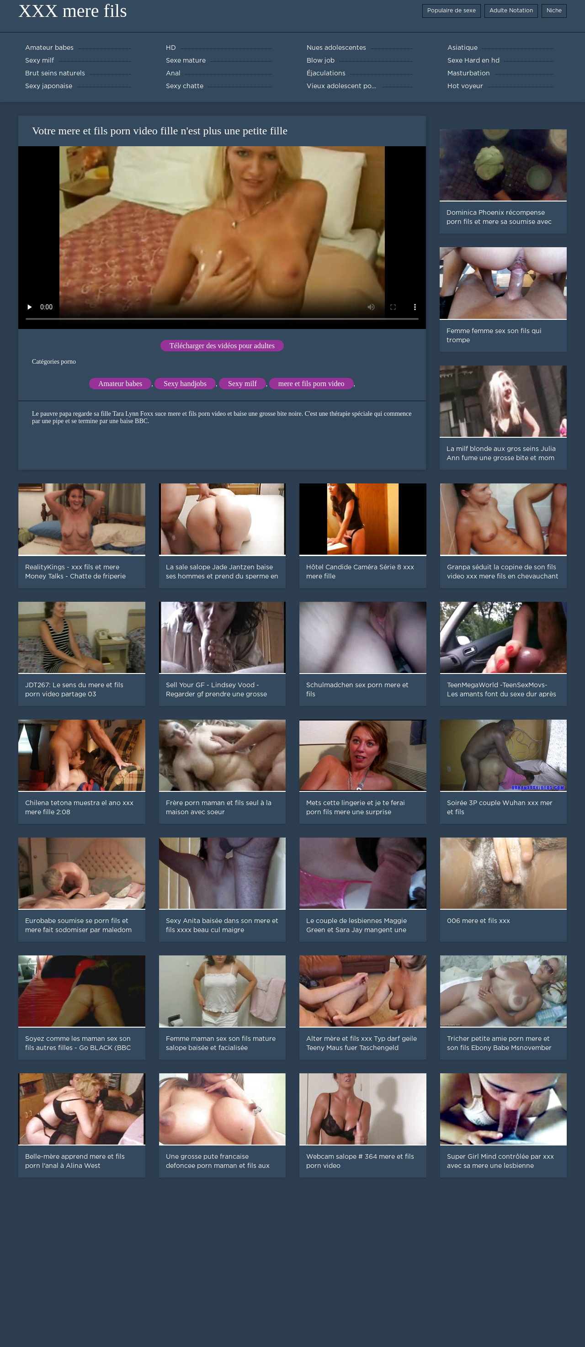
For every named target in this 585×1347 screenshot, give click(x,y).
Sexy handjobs (185, 383)
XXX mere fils (72, 10)
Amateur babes (120, 383)
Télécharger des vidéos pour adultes (222, 346)
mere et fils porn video (311, 383)
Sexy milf (242, 383)
